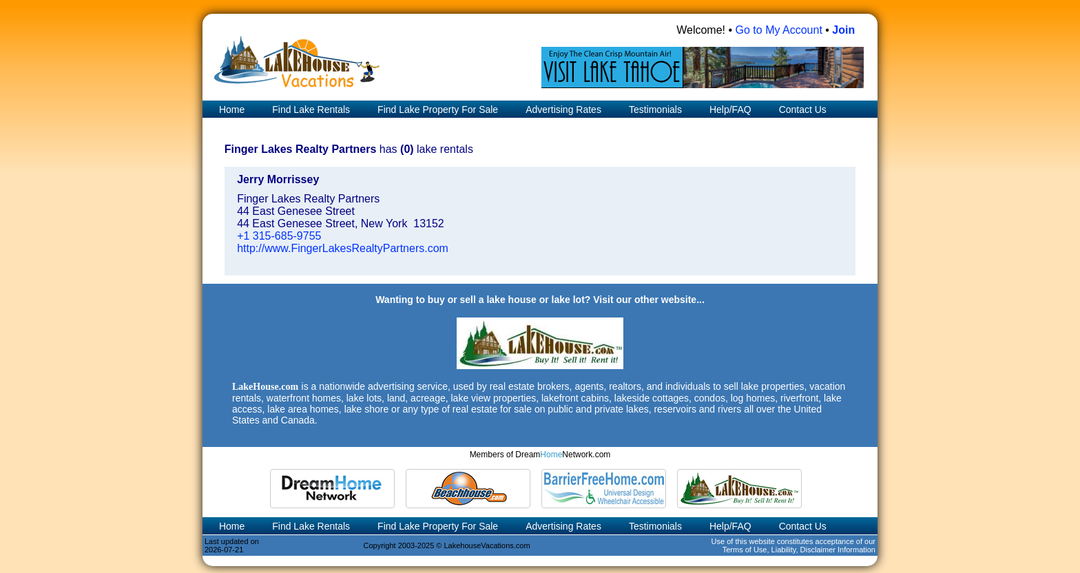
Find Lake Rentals (311, 109)
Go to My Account (779, 30)
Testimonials (655, 109)
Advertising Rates (563, 109)
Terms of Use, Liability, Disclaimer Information (799, 549)
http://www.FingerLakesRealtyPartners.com (342, 248)
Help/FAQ (730, 109)
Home (230, 109)
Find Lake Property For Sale (437, 109)
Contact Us (803, 109)
